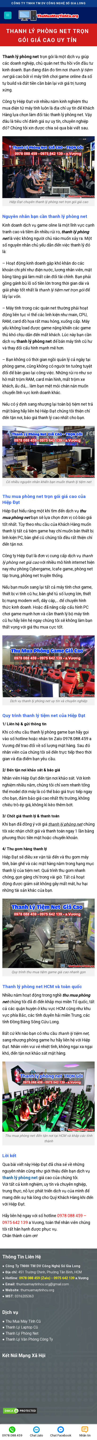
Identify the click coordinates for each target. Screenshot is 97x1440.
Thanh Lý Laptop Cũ (22, 1327)
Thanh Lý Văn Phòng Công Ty (29, 1339)
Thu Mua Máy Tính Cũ (23, 1321)
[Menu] (8, 15)
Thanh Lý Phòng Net (22, 1333)
